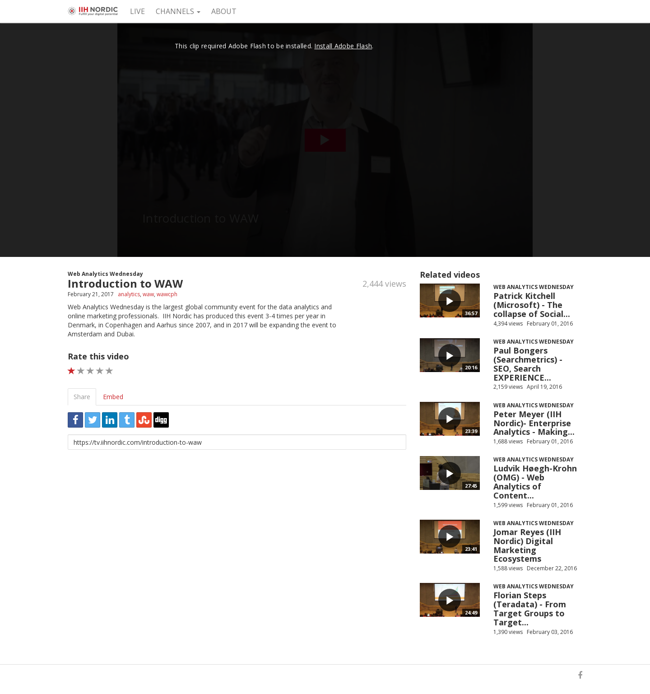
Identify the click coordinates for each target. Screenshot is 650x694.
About (224, 11)
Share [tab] (82, 396)
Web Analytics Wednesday (105, 274)
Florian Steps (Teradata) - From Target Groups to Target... (529, 608)
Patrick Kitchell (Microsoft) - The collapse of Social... (531, 304)
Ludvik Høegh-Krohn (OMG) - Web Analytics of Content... (535, 481)
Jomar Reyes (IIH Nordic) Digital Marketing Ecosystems (527, 545)
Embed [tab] (113, 396)
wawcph (167, 294)
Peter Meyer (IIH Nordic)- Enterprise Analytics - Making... (534, 423)
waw (148, 294)
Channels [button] (178, 11)
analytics (129, 294)
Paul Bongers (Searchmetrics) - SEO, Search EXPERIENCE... (527, 363)
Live (137, 11)
